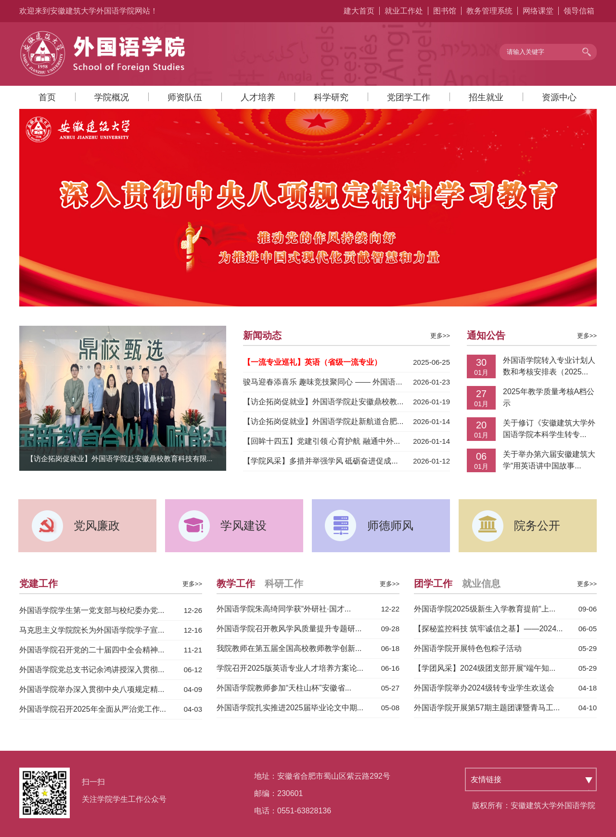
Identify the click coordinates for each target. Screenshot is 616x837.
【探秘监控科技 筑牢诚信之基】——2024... (488, 628)
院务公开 (537, 525)
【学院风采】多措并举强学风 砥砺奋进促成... (320, 461)
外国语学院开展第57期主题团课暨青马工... (487, 708)
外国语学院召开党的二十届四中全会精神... (91, 650)
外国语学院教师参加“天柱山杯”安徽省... (284, 688)
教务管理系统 (489, 11)
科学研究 (331, 97)
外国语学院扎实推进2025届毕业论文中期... (290, 708)
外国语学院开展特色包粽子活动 (468, 648)
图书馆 (444, 11)
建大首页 (359, 11)
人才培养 (258, 97)
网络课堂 (538, 11)
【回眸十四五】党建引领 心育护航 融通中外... (321, 441)
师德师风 (390, 525)
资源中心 (559, 97)
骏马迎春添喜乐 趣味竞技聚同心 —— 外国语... (322, 382)
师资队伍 (184, 97)
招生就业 (486, 97)
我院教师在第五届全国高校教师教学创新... (289, 648)
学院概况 (111, 97)
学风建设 (243, 525)
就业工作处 (404, 11)
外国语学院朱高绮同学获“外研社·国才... (284, 609)
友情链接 (486, 779)
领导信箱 (579, 11)
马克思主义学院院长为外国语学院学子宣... (91, 630)
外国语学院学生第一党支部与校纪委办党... (91, 610)
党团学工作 (408, 97)
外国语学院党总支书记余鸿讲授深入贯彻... (91, 669)
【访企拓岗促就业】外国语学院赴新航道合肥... (323, 421)
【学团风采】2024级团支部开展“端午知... (484, 668)
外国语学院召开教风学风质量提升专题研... (289, 628)
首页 (47, 97)
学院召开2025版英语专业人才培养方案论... (290, 668)
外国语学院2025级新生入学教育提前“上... (484, 609)
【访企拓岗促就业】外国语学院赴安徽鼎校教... (323, 402)
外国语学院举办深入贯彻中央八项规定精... (91, 689)
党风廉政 (97, 525)
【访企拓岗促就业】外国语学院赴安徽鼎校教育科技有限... (119, 459)
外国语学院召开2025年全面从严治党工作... (92, 709)
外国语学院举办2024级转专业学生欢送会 (484, 688)
